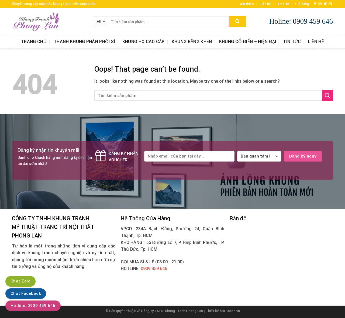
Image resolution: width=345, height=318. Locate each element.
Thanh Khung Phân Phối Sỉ (84, 41)
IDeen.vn (233, 311)
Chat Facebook (26, 293)
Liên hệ (265, 4)
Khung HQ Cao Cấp (143, 41)
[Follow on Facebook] (314, 4)
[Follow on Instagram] (320, 4)
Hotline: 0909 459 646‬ (33, 305)
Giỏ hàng (302, 4)
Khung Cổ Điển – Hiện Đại (247, 41)
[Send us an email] (330, 4)
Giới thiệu (246, 4)
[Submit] (237, 21)
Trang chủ (34, 41)
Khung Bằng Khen (192, 41)
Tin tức (283, 4)
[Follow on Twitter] (325, 4)
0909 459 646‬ (154, 268)
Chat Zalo (20, 281)
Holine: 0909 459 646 (301, 21)
